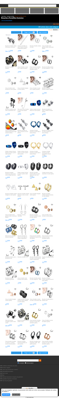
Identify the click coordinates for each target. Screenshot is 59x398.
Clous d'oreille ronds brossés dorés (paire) (22, 278)
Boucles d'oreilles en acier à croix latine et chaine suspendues (22, 237)
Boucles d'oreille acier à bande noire (47, 300)
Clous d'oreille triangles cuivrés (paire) (10, 300)
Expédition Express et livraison (9, 378)
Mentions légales (6, 367)
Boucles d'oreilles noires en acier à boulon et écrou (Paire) (47, 131)
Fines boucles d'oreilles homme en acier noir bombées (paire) (35, 68)
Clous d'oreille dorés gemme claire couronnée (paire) (11, 216)
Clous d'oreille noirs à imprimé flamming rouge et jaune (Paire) (10, 131)
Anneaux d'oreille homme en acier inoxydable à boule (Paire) (46, 153)
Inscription (21, 363)
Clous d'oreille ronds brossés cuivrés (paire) (47, 215)
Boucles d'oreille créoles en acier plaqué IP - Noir (47, 67)
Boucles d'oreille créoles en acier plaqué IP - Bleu (35, 278)
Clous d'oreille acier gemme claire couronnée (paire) (47, 47)
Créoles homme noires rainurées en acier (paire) (48, 173)
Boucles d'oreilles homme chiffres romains (47, 89)
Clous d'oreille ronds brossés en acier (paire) (10, 89)
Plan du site (5, 373)
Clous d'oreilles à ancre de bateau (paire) (47, 321)
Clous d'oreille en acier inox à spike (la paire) (35, 89)
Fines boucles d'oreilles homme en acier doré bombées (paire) (35, 321)
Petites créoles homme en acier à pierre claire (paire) (23, 174)
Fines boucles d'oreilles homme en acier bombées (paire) (47, 237)
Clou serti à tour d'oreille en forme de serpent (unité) (23, 110)
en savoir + (5, 391)
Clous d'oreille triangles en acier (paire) (23, 89)
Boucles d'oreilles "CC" (23, 257)
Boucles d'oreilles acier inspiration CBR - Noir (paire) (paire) (35, 342)
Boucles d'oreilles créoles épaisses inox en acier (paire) (47, 279)
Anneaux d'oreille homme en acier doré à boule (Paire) (35, 152)
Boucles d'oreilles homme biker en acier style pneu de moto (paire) (35, 174)
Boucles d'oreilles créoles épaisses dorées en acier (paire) (47, 195)
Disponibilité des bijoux (7, 371)
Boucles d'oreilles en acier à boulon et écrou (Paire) (23, 131)
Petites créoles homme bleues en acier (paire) (35, 110)
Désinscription (29, 363)
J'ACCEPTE (6, 394)
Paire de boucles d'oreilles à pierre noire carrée (10, 321)
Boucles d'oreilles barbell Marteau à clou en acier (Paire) (23, 195)
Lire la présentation (6, 20)
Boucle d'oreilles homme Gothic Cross (23, 321)
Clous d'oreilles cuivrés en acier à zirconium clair (35, 300)
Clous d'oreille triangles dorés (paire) (35, 194)
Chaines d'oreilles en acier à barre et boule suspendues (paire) (22, 47)
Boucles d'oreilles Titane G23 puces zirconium (11, 46)
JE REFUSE (16, 394)
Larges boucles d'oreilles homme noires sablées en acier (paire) (23, 300)
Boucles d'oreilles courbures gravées (9, 278)
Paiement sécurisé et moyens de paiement (12, 377)
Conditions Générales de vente (9, 365)
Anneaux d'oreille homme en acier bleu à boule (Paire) (35, 131)
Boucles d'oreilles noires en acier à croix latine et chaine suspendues (35, 258)
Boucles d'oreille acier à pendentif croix (10, 257)
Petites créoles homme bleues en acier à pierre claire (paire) (10, 152)
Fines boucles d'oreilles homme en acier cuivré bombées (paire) (47, 342)
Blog (3, 375)
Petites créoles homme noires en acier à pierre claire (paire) (23, 152)
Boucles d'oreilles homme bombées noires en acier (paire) (35, 216)
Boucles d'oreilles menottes (22, 215)
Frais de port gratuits (7, 380)
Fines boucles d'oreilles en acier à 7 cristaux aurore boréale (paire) (10, 342)
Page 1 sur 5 (29, 32)
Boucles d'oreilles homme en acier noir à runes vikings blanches (10, 174)
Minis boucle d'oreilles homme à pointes (10, 236)
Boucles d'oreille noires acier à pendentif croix (10, 110)
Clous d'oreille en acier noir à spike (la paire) (23, 67)
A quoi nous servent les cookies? (10, 369)
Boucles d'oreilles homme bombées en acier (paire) (22, 342)
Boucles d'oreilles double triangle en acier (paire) (11, 194)
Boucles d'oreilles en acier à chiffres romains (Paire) (47, 110)
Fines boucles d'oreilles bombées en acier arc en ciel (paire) (35, 237)
